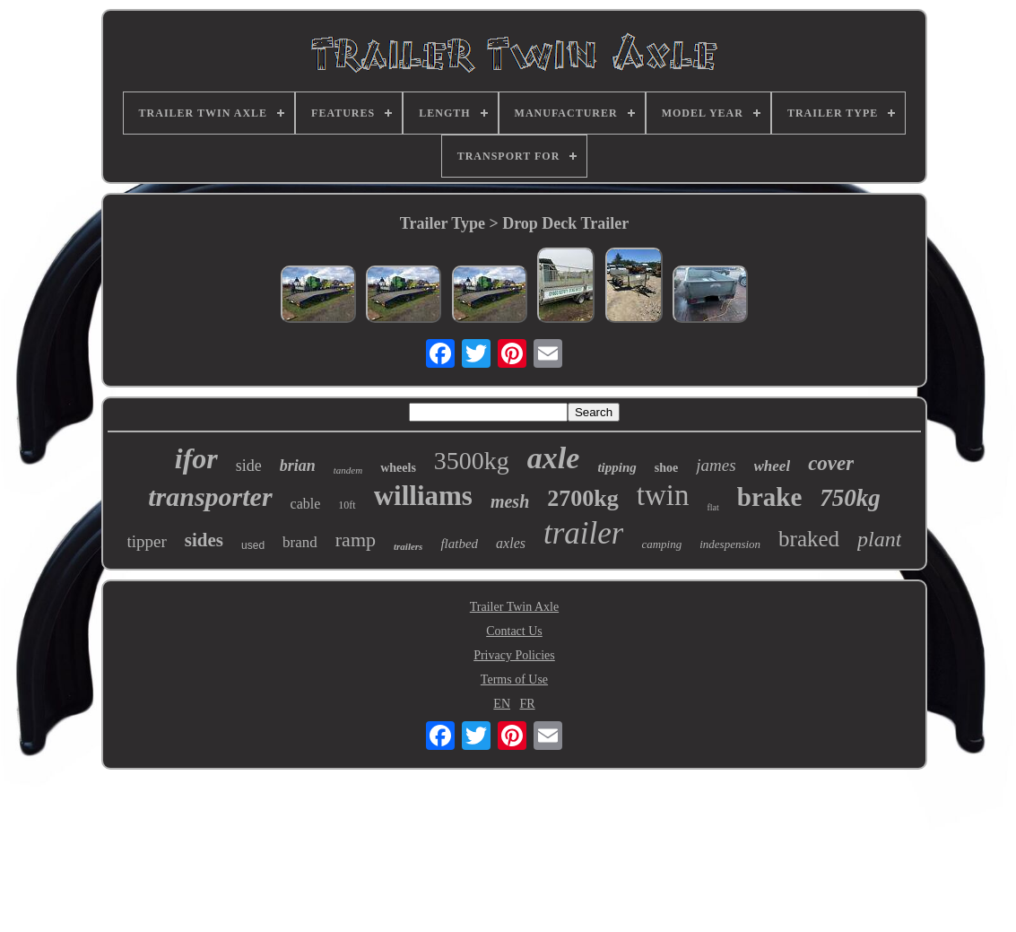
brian (298, 466)
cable (306, 503)
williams (423, 495)
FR (527, 703)
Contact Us (514, 631)
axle (553, 458)
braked (808, 539)
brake (770, 497)
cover (831, 463)
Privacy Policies (514, 655)
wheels (398, 468)
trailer (583, 533)
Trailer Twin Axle (514, 607)
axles (510, 543)
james (715, 465)
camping (661, 544)
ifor (196, 458)
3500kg (471, 461)
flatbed (459, 543)
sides (204, 540)
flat (712, 507)
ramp (355, 539)
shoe (666, 468)
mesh (510, 501)
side (249, 466)
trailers (408, 546)
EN (501, 703)
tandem (348, 470)
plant (879, 539)
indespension (729, 544)
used (253, 545)
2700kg (582, 498)
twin (663, 495)
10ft (346, 505)
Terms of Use (514, 679)
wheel (772, 466)
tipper (147, 541)
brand (299, 542)
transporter (210, 496)
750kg (850, 497)
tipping (616, 467)
